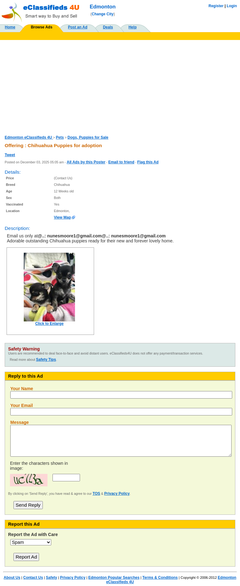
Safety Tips (46, 359)
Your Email (21, 405)
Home (10, 27)
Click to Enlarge (49, 323)
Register (215, 6)
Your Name (21, 388)
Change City (103, 14)
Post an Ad (77, 27)
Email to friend (121, 162)
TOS (96, 493)
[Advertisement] (120, 87)
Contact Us (33, 577)
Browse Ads (41, 27)
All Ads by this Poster (86, 162)
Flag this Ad (147, 162)
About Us (12, 577)
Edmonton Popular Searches (113, 577)
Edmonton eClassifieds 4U (29, 137)
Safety (51, 577)
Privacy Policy (116, 493)
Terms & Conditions (160, 577)
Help (132, 27)
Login (232, 6)
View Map (62, 217)
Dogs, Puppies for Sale (88, 137)
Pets (60, 137)
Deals (108, 27)
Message (19, 422)
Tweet (10, 155)
